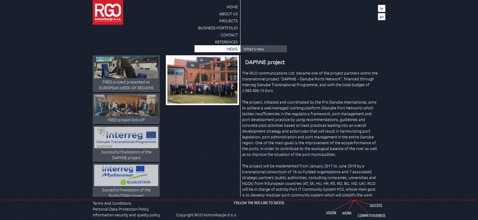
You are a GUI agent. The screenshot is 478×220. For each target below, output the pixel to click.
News (232, 49)
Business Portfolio (218, 28)
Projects (228, 21)
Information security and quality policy (126, 215)
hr (381, 8)
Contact (229, 35)
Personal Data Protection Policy (121, 209)
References (226, 42)
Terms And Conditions (112, 203)
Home (232, 6)
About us (228, 13)
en (382, 17)
